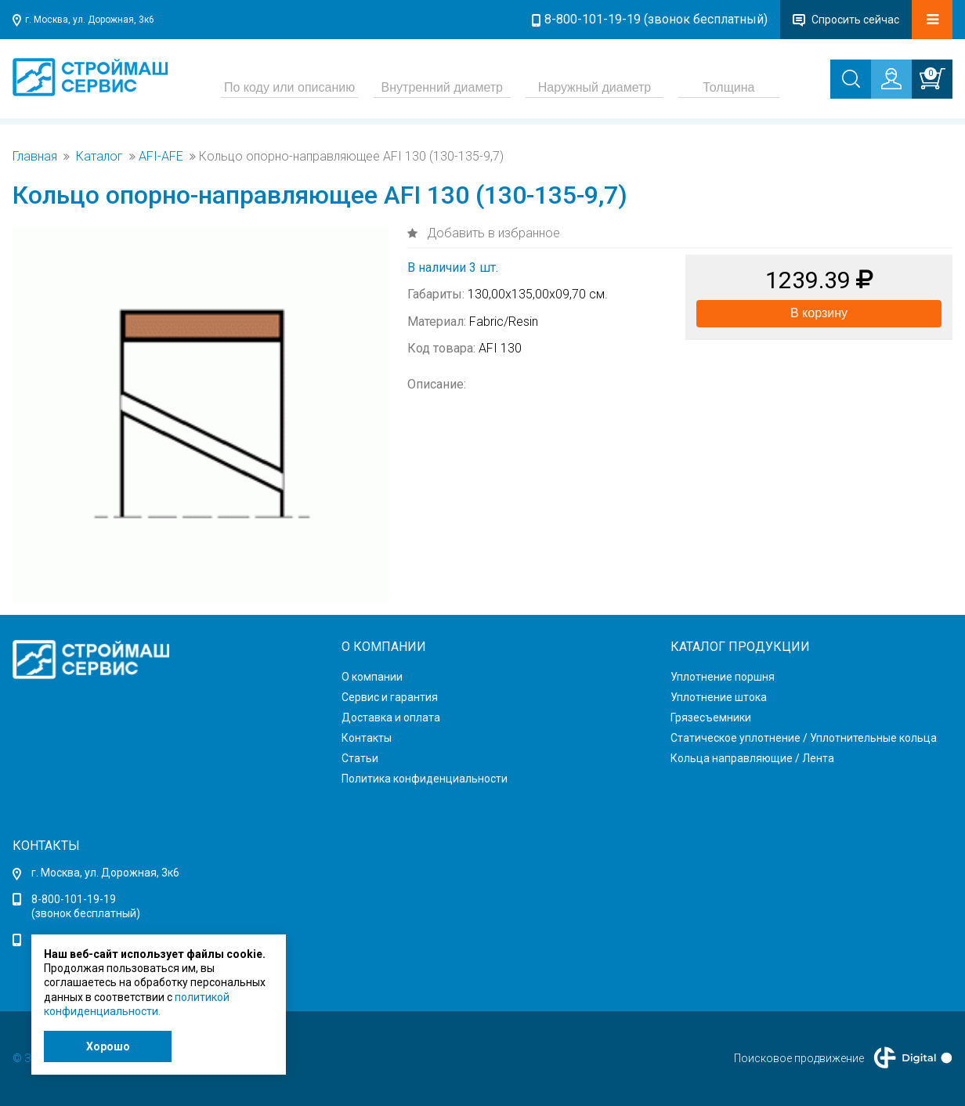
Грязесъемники (710, 717)
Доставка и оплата (391, 717)
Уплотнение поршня (722, 676)
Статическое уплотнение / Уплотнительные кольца (803, 738)
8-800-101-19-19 (73, 899)
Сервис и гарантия (390, 697)
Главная (35, 157)
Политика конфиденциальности (425, 778)
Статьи (360, 758)
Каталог (99, 157)
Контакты (367, 738)
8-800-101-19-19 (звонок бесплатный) (656, 19)
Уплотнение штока (718, 697)
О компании (372, 676)
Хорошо (108, 1046)
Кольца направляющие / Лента (752, 758)
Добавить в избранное (492, 233)
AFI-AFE (161, 157)
